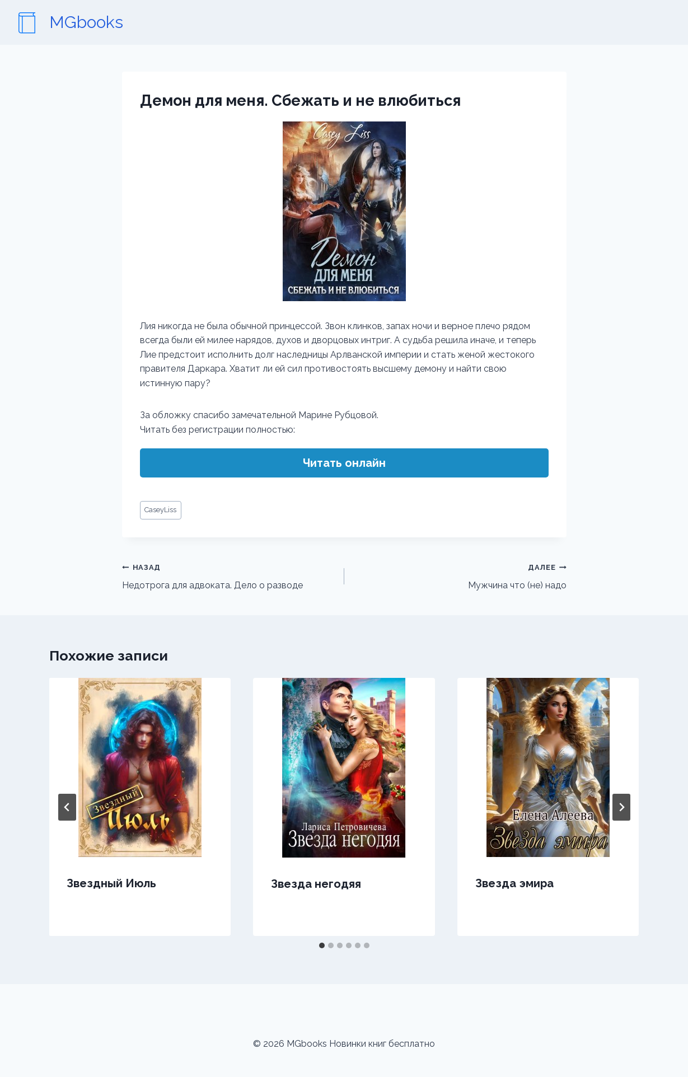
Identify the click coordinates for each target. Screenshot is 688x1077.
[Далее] (621, 807)
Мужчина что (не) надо (460, 575)
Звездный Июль (112, 883)
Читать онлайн (344, 463)
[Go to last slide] (67, 807)
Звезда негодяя (316, 884)
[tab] (322, 945)
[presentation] (140, 767)
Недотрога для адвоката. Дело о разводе (228, 575)
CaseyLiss (160, 509)
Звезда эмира (514, 883)
